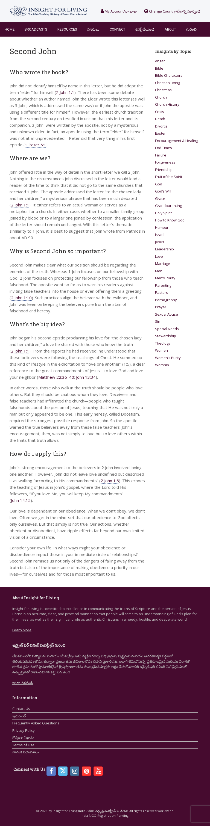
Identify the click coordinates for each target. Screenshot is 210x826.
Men (158, 270)
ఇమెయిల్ (19, 716)
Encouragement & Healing (176, 140)
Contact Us (21, 708)
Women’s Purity (168, 357)
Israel (159, 234)
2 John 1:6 (110, 480)
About (170, 29)
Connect (117, 29)
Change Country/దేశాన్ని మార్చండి (172, 11)
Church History (167, 104)
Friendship (164, 169)
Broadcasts (36, 29)
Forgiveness (165, 162)
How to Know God (170, 220)
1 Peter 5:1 (35, 144)
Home (9, 29)
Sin (157, 321)
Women (161, 350)
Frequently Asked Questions (35, 723)
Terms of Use (23, 744)
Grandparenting (168, 205)
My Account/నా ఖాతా (119, 11)
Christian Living (167, 82)
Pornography (166, 299)
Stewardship (165, 335)
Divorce (161, 126)
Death (160, 118)
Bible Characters (168, 75)
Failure (160, 155)
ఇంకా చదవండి (22, 682)
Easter (160, 133)
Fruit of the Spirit (168, 176)
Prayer (160, 306)
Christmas (163, 89)
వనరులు (93, 29)
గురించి (191, 29)
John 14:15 (21, 500)
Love (159, 256)
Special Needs (167, 328)
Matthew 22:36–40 (56, 377)
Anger (160, 60)
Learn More (21, 629)
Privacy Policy (23, 730)
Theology (162, 343)
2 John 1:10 (21, 297)
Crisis (159, 111)
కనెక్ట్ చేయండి (144, 29)
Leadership (164, 249)
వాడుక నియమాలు (25, 752)
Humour (161, 227)
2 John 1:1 (65, 92)
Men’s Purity (165, 278)
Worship (162, 364)
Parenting (163, 285)
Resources (67, 29)
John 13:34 (86, 377)
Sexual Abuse (166, 314)
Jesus (159, 241)
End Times (163, 147)
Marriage (162, 263)
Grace (160, 198)
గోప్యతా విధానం (23, 737)
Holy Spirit (163, 213)
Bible (159, 68)
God (158, 184)
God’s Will (163, 191)
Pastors (161, 292)
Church (161, 97)
